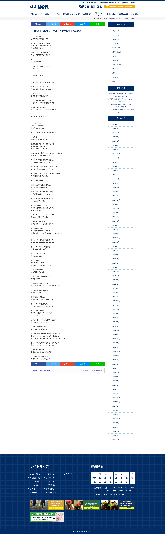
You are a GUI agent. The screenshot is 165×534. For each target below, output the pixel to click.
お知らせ (115, 43)
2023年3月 (115, 263)
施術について (49, 14)
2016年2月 (115, 440)
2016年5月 (115, 435)
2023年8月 (115, 246)
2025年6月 (115, 170)
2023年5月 (115, 255)
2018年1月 (115, 393)
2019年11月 (116, 339)
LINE (97, 24)
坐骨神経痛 (50, 477)
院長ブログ (115, 81)
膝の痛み (115, 77)
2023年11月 (116, 233)
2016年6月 (115, 431)
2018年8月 (115, 364)
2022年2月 (115, 284)
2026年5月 (115, 124)
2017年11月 (116, 402)
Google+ (67, 24)
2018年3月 (115, 385)
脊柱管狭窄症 (51, 485)
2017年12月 (116, 397)
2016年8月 (115, 427)
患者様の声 (34, 485)
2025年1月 (115, 191)
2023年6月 (115, 250)
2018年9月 (115, 360)
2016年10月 (116, 418)
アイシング (115, 31)
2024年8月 (115, 208)
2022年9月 (115, 276)
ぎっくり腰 (50, 481)
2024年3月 (115, 225)
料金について (35, 477)
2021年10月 (116, 301)
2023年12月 (116, 229)
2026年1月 (115, 141)
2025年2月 (115, 187)
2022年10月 (116, 271)
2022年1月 (115, 288)
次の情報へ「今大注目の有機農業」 (93, 370)
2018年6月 (115, 372)
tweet (53, 24)
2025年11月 (116, 149)
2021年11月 (116, 297)
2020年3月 (115, 330)
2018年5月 (115, 376)
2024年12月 (116, 196)
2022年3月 (115, 280)
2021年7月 (115, 313)
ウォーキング (116, 35)
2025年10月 (116, 154)
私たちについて (36, 14)
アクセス (33, 488)
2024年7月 (115, 212)
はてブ (82, 24)
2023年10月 (116, 238)
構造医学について (117, 64)
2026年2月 (115, 137)
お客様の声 (87, 14)
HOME (93, 18)
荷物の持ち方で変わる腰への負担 (121, 104)
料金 (58, 14)
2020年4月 (115, 326)
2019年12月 (116, 334)
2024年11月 (116, 200)
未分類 (114, 56)
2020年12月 (116, 318)
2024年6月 (115, 217)
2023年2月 (115, 267)
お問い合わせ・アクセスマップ (99, 14)
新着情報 (33, 492)
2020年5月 (115, 322)
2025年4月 (115, 179)
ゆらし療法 (134, 14)
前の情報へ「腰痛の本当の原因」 (42, 370)
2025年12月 (116, 145)
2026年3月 (115, 133)
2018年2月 (115, 389)
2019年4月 (115, 343)
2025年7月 (115, 166)
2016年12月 (116, 414)
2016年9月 (115, 423)
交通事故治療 (123, 14)
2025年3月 (115, 183)
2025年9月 (115, 158)
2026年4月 (115, 128)
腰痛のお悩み (111, 14)
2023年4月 (115, 259)
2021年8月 (115, 309)
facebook (38, 24)
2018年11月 (116, 351)
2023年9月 (115, 242)
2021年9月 (115, 305)
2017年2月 (115, 406)
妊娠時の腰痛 (116, 52)
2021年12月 (116, 292)
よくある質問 (35, 481)
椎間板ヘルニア (117, 60)
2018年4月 (115, 381)
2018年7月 (115, 368)
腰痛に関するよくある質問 (71, 14)
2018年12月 (116, 347)
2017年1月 (115, 410)
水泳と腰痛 (115, 69)
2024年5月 (115, 221)
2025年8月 (115, 162)
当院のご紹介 (35, 474)
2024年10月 (116, 204)
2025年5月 (115, 175)
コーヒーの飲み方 (120, 107)
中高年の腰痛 (116, 48)
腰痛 (113, 73)
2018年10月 (116, 355)
